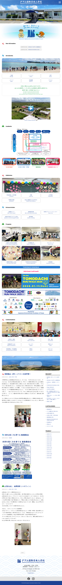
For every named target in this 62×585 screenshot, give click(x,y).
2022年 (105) (49, 440)
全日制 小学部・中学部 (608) (52, 415)
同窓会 (30, 350)
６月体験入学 (30, 236)
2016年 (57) (49, 452)
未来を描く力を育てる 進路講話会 (34, 47)
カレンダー (30, 345)
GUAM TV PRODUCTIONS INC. (30, 120)
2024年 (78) (49, 436)
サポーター (50, 350)
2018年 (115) (49, 448)
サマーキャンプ (50, 236)
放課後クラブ (11, 212)
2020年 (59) (49, 444)
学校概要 (30, 81)
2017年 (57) (49, 450)
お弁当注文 (30, 340)
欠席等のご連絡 (11, 340)
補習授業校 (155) (50, 417)
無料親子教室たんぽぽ (11, 255)
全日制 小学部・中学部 (13, 377)
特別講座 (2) (49, 422)
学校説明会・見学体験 (11, 196)
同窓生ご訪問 (49, 401)
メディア (11, 81)
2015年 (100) (49, 453)
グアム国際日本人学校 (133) (52, 411)
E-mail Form (30, 573)
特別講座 (50, 255)
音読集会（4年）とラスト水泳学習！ (17, 374)
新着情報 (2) (49, 409)
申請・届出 (50, 340)
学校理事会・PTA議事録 (11, 350)
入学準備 (50, 196)
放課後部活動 (30, 212)
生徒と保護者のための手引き (30, 200)
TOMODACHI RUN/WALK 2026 (33, 49)
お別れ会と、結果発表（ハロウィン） (18, 486)
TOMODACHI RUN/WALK (30, 255)
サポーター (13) (50, 426)
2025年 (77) (49, 434)
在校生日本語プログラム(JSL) (11, 217)
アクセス (50, 81)
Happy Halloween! (50, 387)
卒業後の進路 (11, 200)
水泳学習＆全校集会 (50, 389)
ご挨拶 (11, 76)
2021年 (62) (49, 442)
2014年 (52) (49, 455)
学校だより (50, 345)
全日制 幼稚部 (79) (50, 413)
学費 (30, 196)
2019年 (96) (49, 446)
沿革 (50, 76)
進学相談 (30, 217)
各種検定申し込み (11, 345)
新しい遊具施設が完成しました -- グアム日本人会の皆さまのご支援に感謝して (53, 392)
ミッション (30, 76)
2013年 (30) (49, 457)
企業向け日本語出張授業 (11, 236)
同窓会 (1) (49, 424)
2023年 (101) (49, 438)
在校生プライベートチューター (50, 212)
